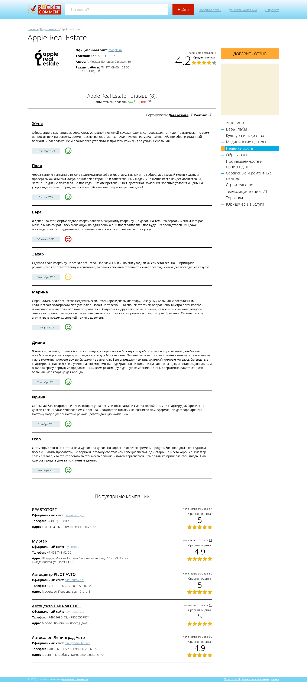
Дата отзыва (178, 115)
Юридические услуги (245, 204)
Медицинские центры (246, 141)
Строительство (239, 184)
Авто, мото (235, 122)
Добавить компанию (243, 10)
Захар (38, 254)
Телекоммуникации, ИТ (246, 191)
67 (210, 509)
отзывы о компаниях (75, 679)
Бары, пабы (236, 129)
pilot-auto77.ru (74, 580)
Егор (36, 438)
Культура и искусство (245, 135)
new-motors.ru (74, 611)
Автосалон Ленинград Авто (58, 637)
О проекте (272, 10)
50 (210, 573)
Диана (38, 342)
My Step (39, 541)
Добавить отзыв (249, 53)
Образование (238, 154)
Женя (37, 123)
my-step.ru (72, 547)
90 (210, 605)
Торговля (234, 197)
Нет (144, 102)
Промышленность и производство (244, 164)
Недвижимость (239, 148)
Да (131, 102)
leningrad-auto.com (77, 643)
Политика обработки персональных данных (251, 679)
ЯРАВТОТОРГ (44, 509)
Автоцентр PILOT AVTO (54, 574)
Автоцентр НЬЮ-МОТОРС (56, 606)
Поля (37, 165)
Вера (37, 212)
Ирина (38, 396)
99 (210, 540)
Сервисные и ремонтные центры (249, 175)
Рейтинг (200, 115)
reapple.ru (115, 50)
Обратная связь (210, 10)
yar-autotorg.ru (74, 515)
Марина (40, 292)
